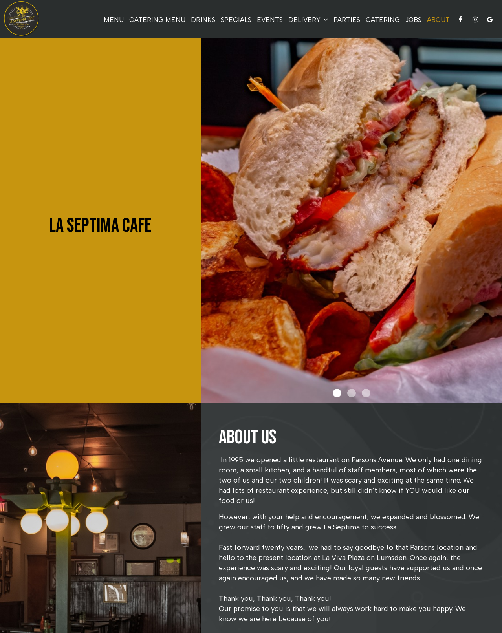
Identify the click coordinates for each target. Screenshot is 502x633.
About (438, 20)
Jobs (413, 20)
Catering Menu (157, 20)
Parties (346, 20)
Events (270, 20)
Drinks (203, 20)
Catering (383, 20)
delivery (308, 20)
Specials (236, 20)
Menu (114, 20)
